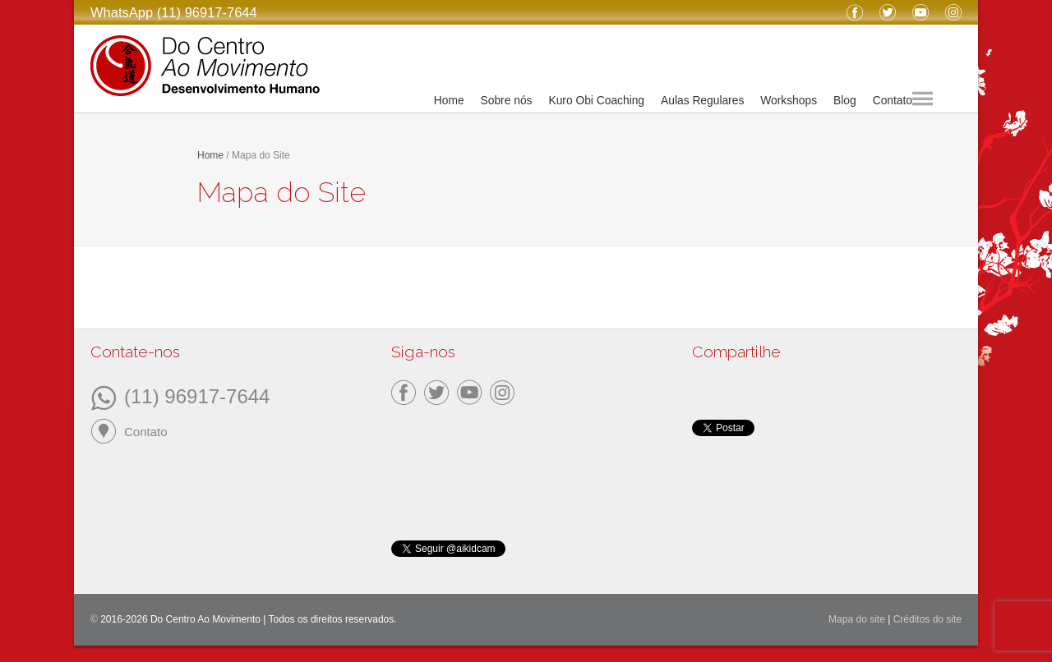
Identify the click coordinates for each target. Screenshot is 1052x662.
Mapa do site (856, 619)
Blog (844, 100)
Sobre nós (507, 100)
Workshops (788, 100)
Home (449, 100)
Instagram (953, 12)
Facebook (855, 12)
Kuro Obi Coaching (596, 100)
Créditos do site (927, 619)
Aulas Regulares (702, 100)
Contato (892, 100)
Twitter (887, 12)
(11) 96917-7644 (197, 395)
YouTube (920, 12)
